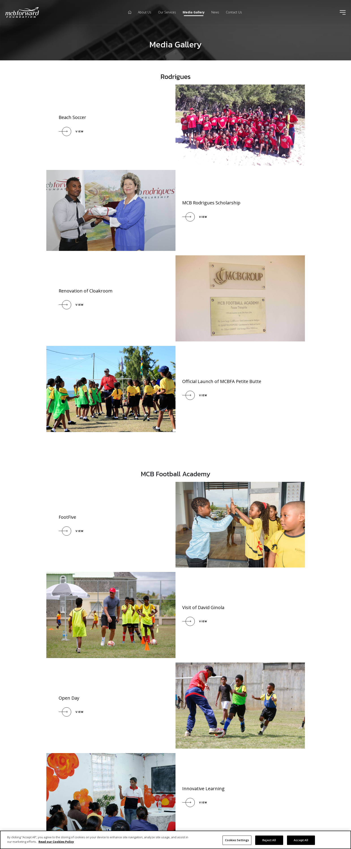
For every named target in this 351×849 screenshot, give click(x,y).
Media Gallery (194, 12)
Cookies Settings (237, 842)
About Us (144, 12)
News (215, 12)
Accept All (301, 842)
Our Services (167, 12)
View (79, 131)
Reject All (269, 842)
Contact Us (234, 12)
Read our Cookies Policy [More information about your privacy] (56, 844)
